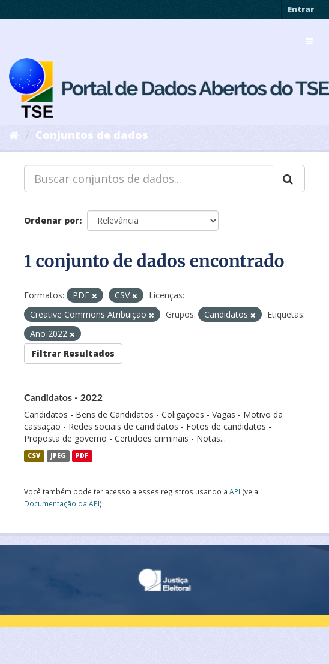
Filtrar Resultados (73, 353)
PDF (82, 456)
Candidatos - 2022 (63, 397)
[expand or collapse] (310, 41)
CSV (34, 456)
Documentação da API (62, 503)
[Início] (14, 135)
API (234, 491)
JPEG (58, 456)
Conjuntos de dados (91, 135)
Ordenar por (51, 220)
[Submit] (289, 178)
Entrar (301, 9)
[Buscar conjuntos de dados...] (148, 178)
